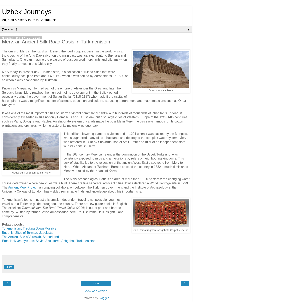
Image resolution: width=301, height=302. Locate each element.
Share (9, 267)
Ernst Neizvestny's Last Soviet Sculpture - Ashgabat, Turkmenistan (49, 241)
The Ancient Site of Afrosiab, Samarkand (30, 237)
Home (96, 283)
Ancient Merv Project (22, 187)
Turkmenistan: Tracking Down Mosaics (29, 228)
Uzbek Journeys (27, 12)
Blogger (104, 298)
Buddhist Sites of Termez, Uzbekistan (28, 232)
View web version (96, 291)
